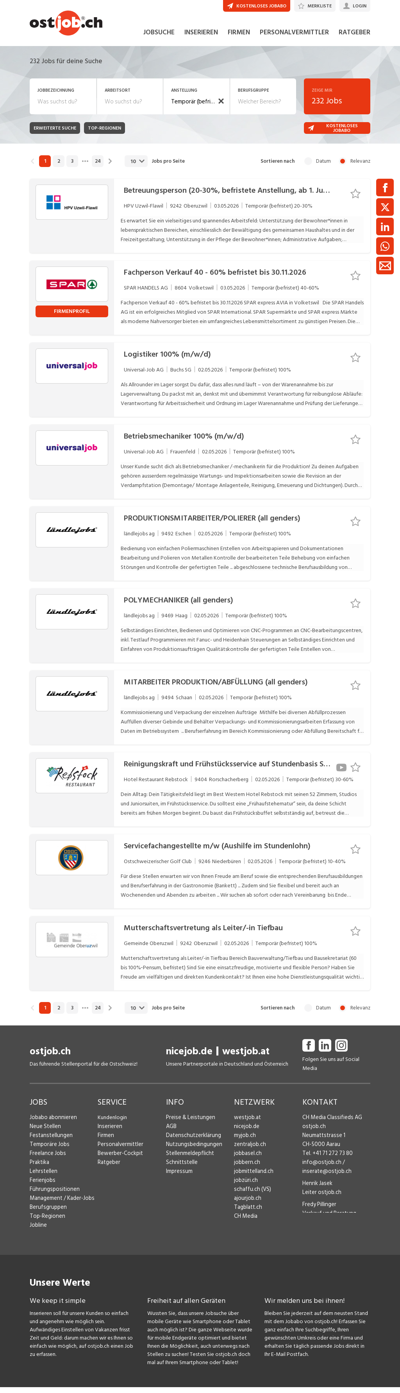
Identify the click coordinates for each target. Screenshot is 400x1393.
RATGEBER (354, 38)
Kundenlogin (112, 1123)
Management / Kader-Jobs (61, 1203)
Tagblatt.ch (247, 1212)
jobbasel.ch (247, 1159)
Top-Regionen (47, 1221)
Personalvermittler (119, 1150)
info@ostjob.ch (320, 1168)
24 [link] (98, 167)
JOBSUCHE (159, 38)
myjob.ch (244, 1141)
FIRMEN (239, 38)
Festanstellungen (50, 1141)
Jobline (38, 1230)
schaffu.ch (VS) (251, 1194)
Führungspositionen (52, 1194)
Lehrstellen (42, 1177)
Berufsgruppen (47, 1212)
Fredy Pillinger (318, 1210)
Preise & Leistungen (189, 1123)
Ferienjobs (42, 1186)
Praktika (39, 1168)
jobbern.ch (246, 1168)
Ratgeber (109, 1168)
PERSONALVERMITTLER (294, 38)
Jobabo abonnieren (52, 1123)
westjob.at (246, 1057)
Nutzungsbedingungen (192, 1150)
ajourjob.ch (247, 1203)
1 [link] (45, 167)
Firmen (105, 1141)
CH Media (245, 1221)
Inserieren (109, 1132)
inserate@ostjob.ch (325, 1177)
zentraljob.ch (249, 1150)
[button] (221, 107)
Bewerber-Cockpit (119, 1159)
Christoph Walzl (320, 1231)
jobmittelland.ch (253, 1177)
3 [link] (72, 167)
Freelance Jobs (47, 1159)
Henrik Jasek (316, 1189)
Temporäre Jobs (48, 1150)
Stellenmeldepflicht (189, 1159)
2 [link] (58, 167)
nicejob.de (189, 1057)
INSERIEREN (201, 38)
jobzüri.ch (245, 1186)
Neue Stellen (45, 1132)
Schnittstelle (181, 1168)
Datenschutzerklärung (191, 1141)
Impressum (178, 1177)
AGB (171, 1132)
